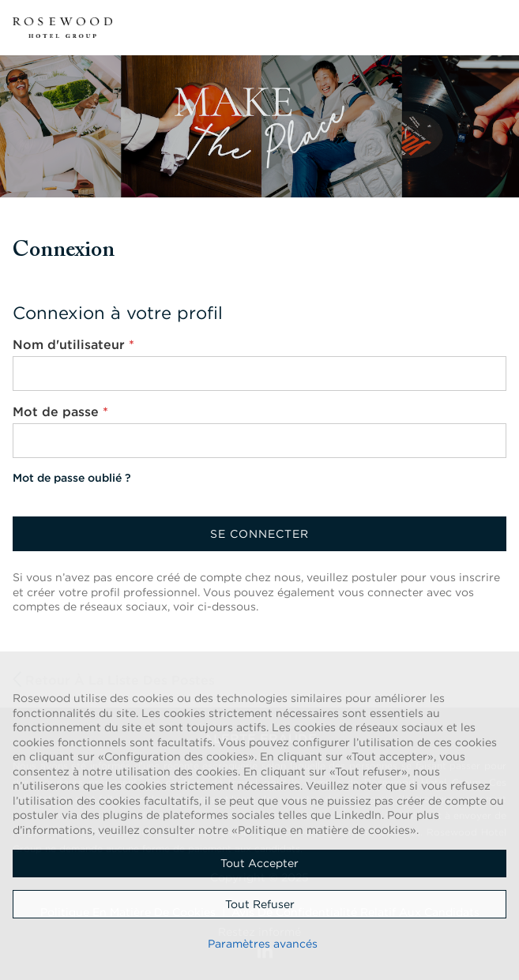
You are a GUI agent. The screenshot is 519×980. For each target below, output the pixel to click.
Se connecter (259, 534)
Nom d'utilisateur (73, 344)
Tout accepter (259, 863)
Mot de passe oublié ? (72, 478)
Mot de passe (60, 411)
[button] (497, 27)
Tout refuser (260, 904)
